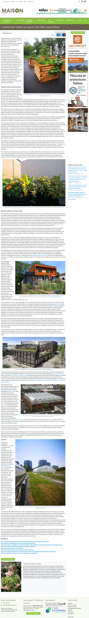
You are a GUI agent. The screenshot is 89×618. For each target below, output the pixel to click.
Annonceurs (71, 613)
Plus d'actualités (72, 199)
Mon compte (19, 1)
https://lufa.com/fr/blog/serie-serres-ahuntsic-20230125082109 (17, 550)
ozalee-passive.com (57, 296)
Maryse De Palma (72, 606)
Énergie (64, 32)
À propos (70, 603)
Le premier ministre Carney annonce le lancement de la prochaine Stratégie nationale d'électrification (77, 186)
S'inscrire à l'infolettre (78, 32)
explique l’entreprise (16, 419)
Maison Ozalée (58, 304)
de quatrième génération (58, 373)
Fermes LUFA (11, 391)
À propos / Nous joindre (9, 1)
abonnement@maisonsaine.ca (10, 605)
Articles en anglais (72, 605)
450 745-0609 (6, 603)
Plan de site (71, 617)
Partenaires (70, 611)
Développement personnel (74, 608)
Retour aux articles (8, 559)
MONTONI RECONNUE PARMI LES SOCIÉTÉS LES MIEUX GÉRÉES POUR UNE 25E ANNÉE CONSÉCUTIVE (77, 194)
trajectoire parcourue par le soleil (40, 255)
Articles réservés (30, 21)
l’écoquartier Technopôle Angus (19, 375)
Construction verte (58, 32)
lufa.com (52, 416)
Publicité (70, 610)
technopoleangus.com (47, 369)
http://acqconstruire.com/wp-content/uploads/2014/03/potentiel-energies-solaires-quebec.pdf (25, 541)
